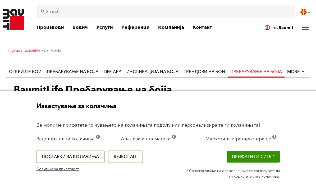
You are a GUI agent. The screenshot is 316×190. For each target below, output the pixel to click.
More (296, 71)
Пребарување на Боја (256, 71)
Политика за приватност (57, 169)
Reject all (125, 156)
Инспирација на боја (152, 71)
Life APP (112, 71)
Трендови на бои (204, 71)
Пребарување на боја (72, 71)
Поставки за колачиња (70, 156)
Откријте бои (25, 71)
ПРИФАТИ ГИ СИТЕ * (253, 156)
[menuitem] (305, 12)
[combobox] (165, 11)
